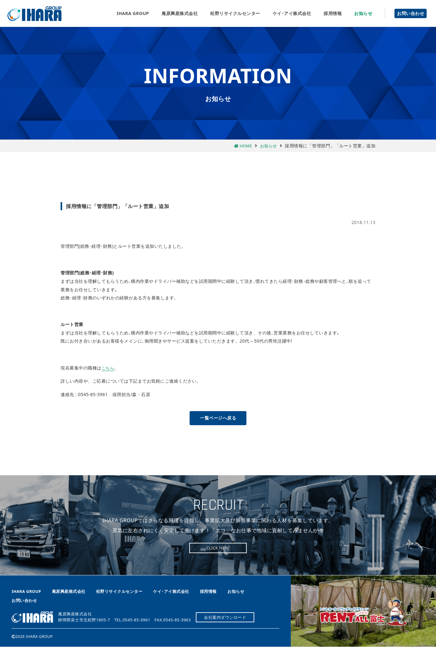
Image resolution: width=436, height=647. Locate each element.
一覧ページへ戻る (218, 418)
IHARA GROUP (132, 13)
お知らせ (363, 13)
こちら (108, 368)
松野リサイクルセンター (235, 13)
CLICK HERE (218, 548)
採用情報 (333, 13)
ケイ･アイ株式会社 (292, 13)
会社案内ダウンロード (226, 617)
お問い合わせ (410, 13)
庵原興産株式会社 (34, 13)
